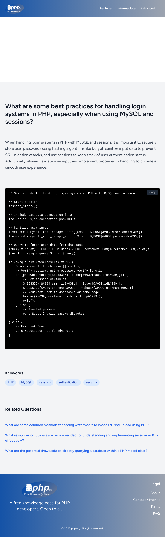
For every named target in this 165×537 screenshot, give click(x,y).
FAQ (156, 513)
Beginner (106, 8)
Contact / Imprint (146, 500)
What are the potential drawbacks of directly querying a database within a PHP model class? (76, 451)
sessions (45, 382)
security (91, 382)
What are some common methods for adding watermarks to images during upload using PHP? (77, 425)
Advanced (148, 8)
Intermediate (127, 8)
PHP (11, 382)
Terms (155, 507)
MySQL (26, 382)
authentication (68, 382)
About (155, 493)
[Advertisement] (82, 49)
